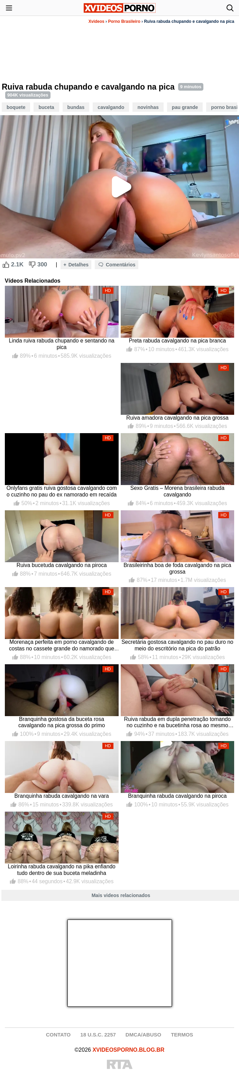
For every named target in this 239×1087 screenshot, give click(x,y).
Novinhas (147, 107)
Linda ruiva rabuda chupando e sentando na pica (61, 344)
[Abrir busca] (230, 8)
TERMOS (182, 1035)
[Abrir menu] (9, 8)
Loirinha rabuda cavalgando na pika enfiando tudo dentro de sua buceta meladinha (62, 870)
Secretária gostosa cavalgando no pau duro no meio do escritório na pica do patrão (177, 645)
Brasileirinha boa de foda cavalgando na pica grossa (177, 568)
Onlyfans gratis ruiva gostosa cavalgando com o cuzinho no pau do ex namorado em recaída (62, 491)
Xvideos (96, 21)
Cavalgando (111, 107)
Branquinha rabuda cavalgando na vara (62, 796)
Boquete (16, 107)
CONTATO (58, 1035)
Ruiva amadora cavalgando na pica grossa (177, 418)
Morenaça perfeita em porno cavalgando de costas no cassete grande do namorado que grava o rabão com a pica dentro (61, 645)
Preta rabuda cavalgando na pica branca (177, 341)
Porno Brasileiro (124, 21)
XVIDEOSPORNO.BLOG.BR (128, 1050)
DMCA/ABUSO (143, 1035)
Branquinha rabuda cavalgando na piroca (177, 796)
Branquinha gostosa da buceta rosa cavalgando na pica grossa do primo (61, 722)
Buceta (46, 107)
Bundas (76, 107)
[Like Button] (5, 264)
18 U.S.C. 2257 (98, 1035)
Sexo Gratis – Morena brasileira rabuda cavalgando (177, 491)
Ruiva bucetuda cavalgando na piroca (62, 565)
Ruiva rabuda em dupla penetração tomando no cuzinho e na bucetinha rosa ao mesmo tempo (177, 722)
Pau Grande (185, 107)
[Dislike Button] (32, 264)
